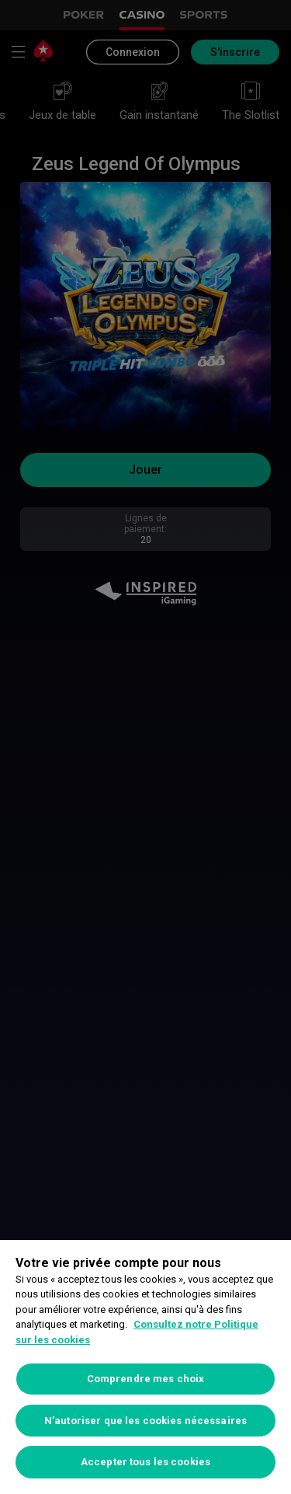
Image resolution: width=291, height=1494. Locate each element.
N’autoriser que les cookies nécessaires (145, 1420)
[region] (145, 1367)
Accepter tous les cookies (145, 1462)
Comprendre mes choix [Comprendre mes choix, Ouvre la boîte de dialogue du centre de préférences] (146, 1378)
